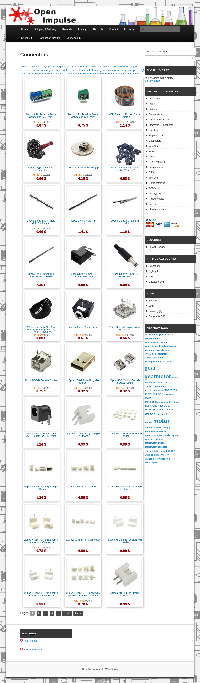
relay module (151, 451)
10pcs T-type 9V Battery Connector (41, 168)
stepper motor (152, 459)
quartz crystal (171, 435)
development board (154, 361)
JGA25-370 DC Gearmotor (159, 394)
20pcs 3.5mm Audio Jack (83, 327)
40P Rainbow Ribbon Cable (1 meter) (124, 115)
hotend (148, 382)
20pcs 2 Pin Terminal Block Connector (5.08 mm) (83, 115)
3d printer (150, 334)
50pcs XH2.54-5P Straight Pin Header (125, 541)
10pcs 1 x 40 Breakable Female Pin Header (41, 275)
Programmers (156, 167)
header (174, 377)
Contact (113, 29)
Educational (155, 266)
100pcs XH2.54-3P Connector (83, 539)
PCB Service (155, 188)
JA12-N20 (157, 382)
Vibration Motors (157, 209)
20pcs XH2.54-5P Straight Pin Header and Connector (41, 594)
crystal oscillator (154, 357)
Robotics (153, 130)
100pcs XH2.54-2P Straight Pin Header (125, 594)
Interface (153, 177)
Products (129, 29)
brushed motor (167, 346)
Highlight (153, 271)
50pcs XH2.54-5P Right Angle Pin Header (41, 488)
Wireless (153, 146)
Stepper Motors (157, 135)
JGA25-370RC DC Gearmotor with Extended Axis (162, 402)
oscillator (150, 427)
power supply (163, 427)
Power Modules (157, 162)
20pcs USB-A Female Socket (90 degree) (125, 328)
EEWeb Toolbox (157, 247)
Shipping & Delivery (45, 29)
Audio (152, 103)
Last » (78, 613)
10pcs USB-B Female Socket (41, 380)
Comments (157, 316)
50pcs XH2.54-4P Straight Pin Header (125, 434)
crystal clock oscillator (156, 354)
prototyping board (153, 435)
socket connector (160, 455)
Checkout (26, 37)
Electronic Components (161, 125)
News (152, 276)
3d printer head (164, 334)
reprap (162, 451)
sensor (170, 450)
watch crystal (151, 462)
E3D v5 (168, 361)
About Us (98, 29)
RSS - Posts (30, 640)
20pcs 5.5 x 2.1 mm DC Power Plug (125, 275)
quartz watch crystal (154, 443)
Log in (152, 305)
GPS (151, 172)
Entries (155, 311)
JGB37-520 (157, 405)
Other (152, 156)
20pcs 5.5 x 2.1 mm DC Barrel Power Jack (83, 275)
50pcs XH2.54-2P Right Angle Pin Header (83, 434)
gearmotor (158, 376)
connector (150, 350)
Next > (67, 613)
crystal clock (162, 350)
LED (169, 414)
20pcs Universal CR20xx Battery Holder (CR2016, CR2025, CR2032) (41, 330)
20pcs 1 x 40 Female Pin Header (125, 222)
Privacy (82, 29)
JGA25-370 (170, 390)
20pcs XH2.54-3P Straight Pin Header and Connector (41, 541)
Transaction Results (49, 37)
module (149, 422)
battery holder (152, 346)
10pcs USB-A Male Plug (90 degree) (83, 381)
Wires (152, 151)
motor (161, 421)
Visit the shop (152, 80)
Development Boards (160, 119)
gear (150, 368)
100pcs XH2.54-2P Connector (83, 486)
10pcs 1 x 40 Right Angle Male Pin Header (41, 222)
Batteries (153, 109)
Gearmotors (155, 140)
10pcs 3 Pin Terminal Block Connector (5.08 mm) (41, 115)
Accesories (154, 98)
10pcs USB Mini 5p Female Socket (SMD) (125, 381)
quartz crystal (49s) (154, 439)
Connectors (132, 73)
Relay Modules (156, 198)
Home (24, 29)
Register (153, 300)
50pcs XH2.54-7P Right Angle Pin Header (125, 488)
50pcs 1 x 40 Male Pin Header (83, 222)
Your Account (74, 37)
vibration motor (166, 459)
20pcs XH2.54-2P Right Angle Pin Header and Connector (83, 594)
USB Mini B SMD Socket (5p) (82, 167)
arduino (156, 338)
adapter (148, 338)
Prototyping (155, 193)
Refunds (67, 29)
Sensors (153, 204)
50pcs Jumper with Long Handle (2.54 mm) (125, 168)
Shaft (147, 455)
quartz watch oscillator (156, 447)
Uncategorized (156, 281)
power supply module (155, 431)
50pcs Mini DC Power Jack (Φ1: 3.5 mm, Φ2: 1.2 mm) (41, 434)
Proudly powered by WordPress (100, 669)
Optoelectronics (157, 183)
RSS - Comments (33, 649)
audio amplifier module (156, 342)
